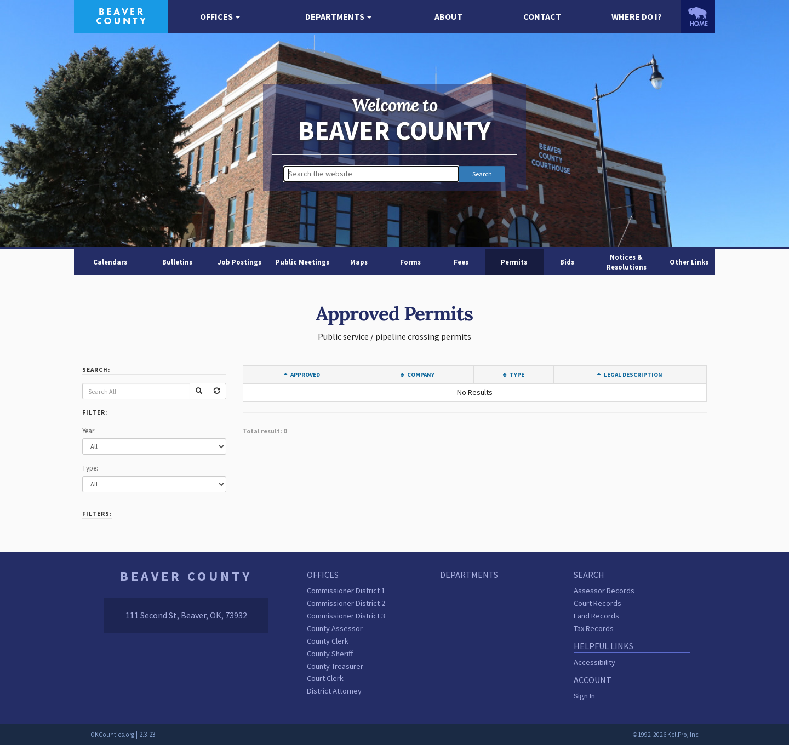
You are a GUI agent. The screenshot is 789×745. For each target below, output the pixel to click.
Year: (89, 430)
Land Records (596, 616)
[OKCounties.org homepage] (698, 16)
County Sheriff (330, 653)
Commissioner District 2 (346, 603)
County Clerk (327, 641)
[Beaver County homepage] (121, 15)
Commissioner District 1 (346, 590)
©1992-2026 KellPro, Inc (665, 734)
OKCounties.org (112, 734)
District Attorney (334, 691)
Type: (90, 467)
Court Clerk (325, 678)
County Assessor (335, 628)
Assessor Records (604, 590)
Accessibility (594, 662)
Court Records (597, 603)
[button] (220, 16)
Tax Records (594, 628)
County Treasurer (335, 666)
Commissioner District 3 (346, 616)
